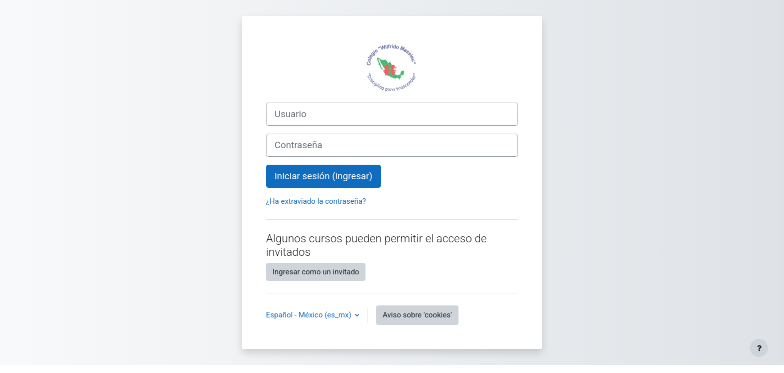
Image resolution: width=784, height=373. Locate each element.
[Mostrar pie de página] (759, 348)
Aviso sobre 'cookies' (417, 314)
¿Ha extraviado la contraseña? (316, 201)
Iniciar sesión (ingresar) (323, 176)
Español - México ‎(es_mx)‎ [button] (309, 314)
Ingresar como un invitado (315, 271)
